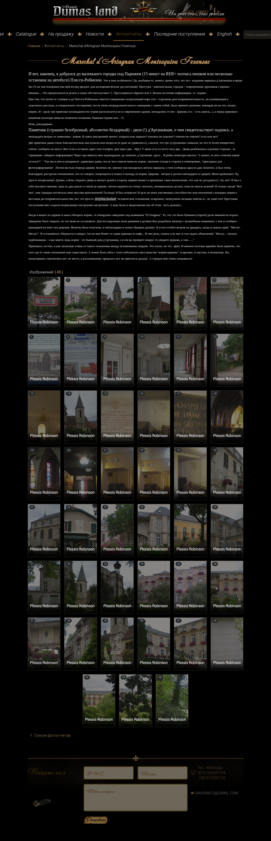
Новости (95, 34)
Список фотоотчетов (50, 735)
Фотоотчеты (129, 34)
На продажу (61, 34)
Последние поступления (179, 34)
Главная (34, 46)
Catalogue (25, 34)
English (224, 34)
